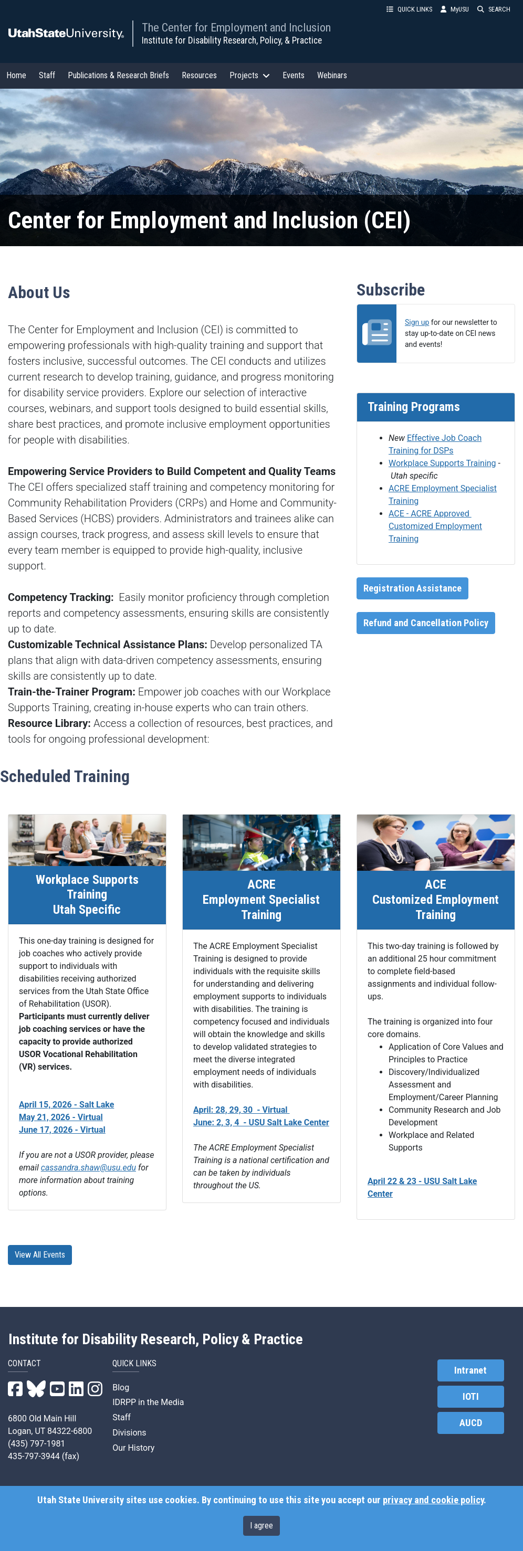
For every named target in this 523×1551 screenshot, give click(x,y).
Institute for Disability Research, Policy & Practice (155, 1339)
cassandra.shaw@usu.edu (88, 1168)
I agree (261, 1526)
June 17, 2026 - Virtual (62, 1130)
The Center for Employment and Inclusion (236, 27)
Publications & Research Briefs (118, 75)
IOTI (471, 1396)
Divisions (129, 1433)
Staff (47, 75)
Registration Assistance (412, 588)
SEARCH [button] (493, 9)
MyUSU (455, 9)
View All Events (40, 1255)
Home (16, 75)
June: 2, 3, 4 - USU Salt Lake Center (261, 1122)
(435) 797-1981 (36, 1444)
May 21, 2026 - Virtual (61, 1117)
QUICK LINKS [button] (409, 9)
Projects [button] (249, 75)
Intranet (470, 1370)
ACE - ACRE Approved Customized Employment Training (435, 526)
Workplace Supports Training (442, 463)
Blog (120, 1387)
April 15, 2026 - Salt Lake (66, 1105)
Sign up (417, 322)
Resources (199, 75)
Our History (133, 1448)
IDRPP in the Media (148, 1402)
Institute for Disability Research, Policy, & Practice (232, 40)
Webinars (332, 75)
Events (294, 75)
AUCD (470, 1423)
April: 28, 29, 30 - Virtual (241, 1110)
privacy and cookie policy (433, 1500)
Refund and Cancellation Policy (425, 623)
